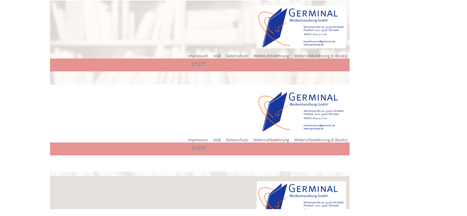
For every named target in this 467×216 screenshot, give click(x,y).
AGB (217, 55)
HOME (200, 65)
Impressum (198, 55)
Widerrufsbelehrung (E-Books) (320, 55)
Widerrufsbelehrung (271, 55)
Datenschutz (237, 55)
